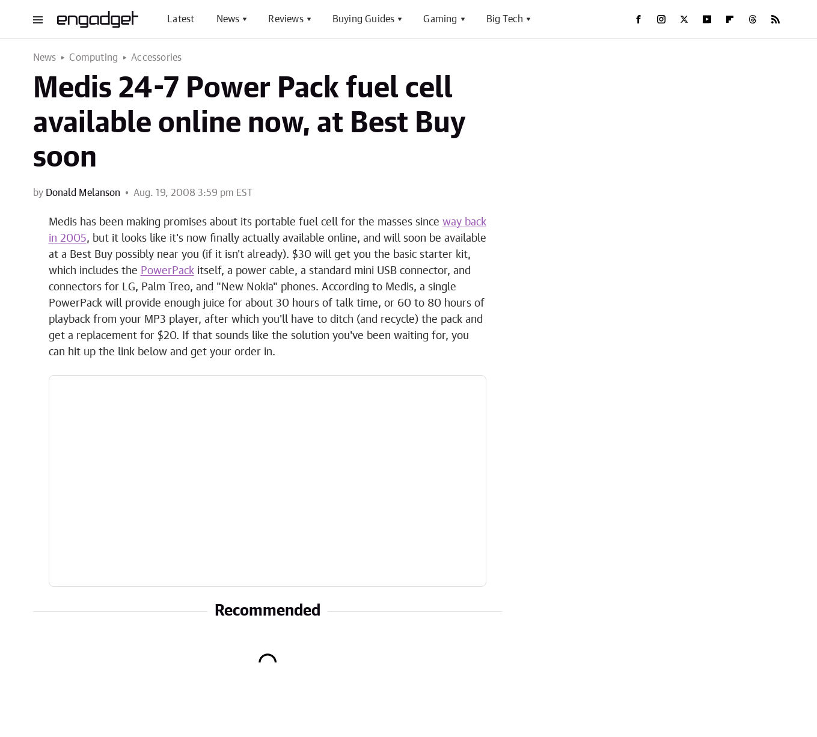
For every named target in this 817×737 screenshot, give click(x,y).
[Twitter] (684, 19)
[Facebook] (638, 19)
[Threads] (753, 19)
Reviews (285, 19)
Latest (180, 19)
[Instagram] (661, 19)
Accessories (156, 58)
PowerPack (167, 271)
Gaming (440, 19)
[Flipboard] (730, 19)
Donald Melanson (83, 193)
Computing (93, 58)
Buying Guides (363, 19)
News (228, 19)
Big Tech (505, 19)
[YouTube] (707, 19)
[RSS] (776, 19)
